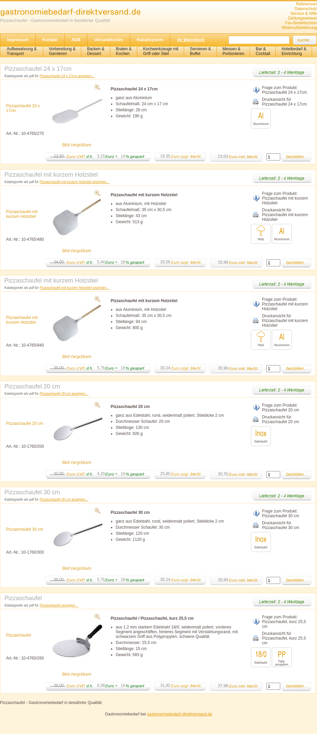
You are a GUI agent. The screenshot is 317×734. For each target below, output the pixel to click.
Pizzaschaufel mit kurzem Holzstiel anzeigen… (75, 182)
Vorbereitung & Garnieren (62, 51)
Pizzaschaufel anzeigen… (59, 605)
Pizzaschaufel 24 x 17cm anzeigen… (67, 76)
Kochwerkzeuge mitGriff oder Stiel (160, 51)
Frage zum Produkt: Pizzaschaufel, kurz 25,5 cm (284, 622)
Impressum (18, 39)
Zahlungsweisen (302, 18)
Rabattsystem (150, 39)
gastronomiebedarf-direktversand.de (179, 714)
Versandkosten (108, 39)
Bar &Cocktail (263, 51)
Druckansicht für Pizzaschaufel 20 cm (280, 419)
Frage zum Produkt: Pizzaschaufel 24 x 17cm (284, 90)
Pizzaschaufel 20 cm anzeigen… (64, 393)
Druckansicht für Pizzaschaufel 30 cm (280, 525)
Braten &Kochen (124, 51)
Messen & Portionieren (233, 51)
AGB (76, 39)
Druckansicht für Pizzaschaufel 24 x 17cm (284, 102)
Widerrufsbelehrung (299, 27)
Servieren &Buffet (200, 51)
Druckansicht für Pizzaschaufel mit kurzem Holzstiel (285, 215)
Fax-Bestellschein (301, 23)
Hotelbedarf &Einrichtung (294, 51)
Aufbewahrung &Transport (22, 51)
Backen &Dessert (95, 51)
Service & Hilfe (303, 13)
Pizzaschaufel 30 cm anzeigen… (64, 499)
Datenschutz (305, 8)
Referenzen (306, 4)
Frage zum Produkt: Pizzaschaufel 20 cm (280, 407)
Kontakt (50, 39)
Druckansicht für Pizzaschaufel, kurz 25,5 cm (284, 638)
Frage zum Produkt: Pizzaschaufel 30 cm (280, 513)
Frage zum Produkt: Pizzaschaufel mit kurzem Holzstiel (285, 198)
